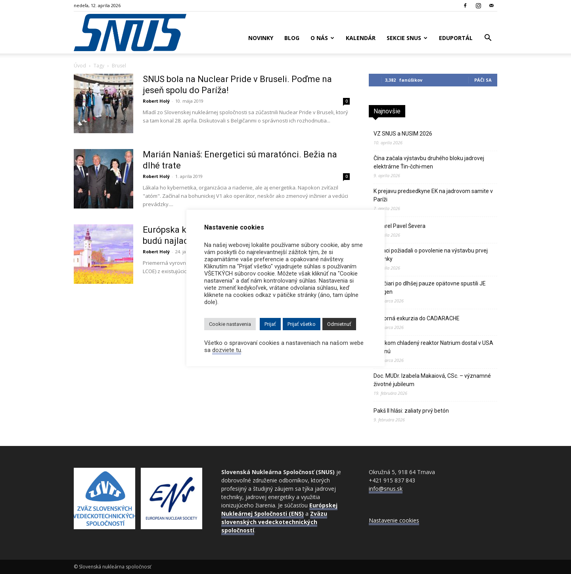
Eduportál (456, 38)
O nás (322, 38)
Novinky (260, 38)
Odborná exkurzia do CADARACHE (417, 318)
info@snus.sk (385, 488)
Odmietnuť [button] (339, 324)
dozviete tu (226, 350)
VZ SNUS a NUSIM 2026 (403, 133)
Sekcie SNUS (407, 38)
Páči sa (483, 80)
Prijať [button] (270, 324)
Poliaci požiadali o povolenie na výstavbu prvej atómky (431, 254)
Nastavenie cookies (394, 520)
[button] (487, 38)
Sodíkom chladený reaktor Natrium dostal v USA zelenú (433, 347)
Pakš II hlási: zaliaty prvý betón (411, 411)
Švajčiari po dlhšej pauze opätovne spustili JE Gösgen (430, 287)
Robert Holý (156, 101)
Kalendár (361, 38)
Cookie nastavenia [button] (230, 324)
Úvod (80, 65)
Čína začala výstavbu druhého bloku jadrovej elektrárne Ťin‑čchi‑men (429, 162)
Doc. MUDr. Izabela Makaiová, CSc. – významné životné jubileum (432, 380)
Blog (291, 38)
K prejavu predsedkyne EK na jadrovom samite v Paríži (433, 195)
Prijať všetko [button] (301, 324)
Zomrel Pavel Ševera (399, 226)
